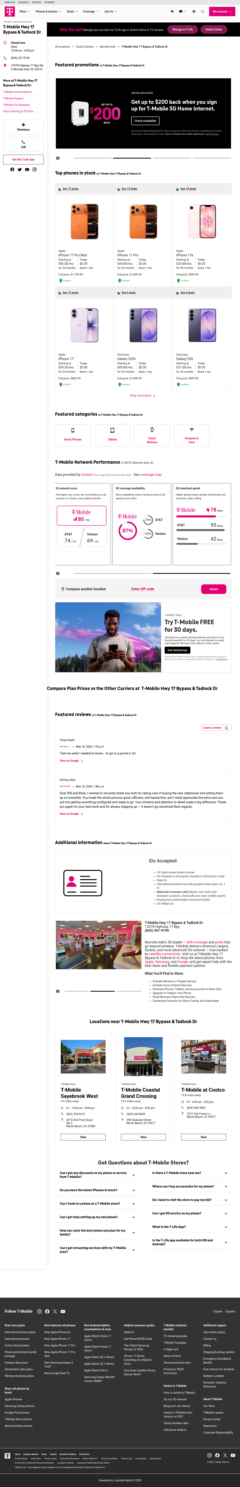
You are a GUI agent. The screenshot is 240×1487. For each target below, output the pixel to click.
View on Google (72, 761)
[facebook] (12, 169)
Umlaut (87, 475)
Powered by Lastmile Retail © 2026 (120, 1480)
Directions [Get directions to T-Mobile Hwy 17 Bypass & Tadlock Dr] (23, 127)
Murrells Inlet (108, 46)
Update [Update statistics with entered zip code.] (213, 589)
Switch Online (213, 29)
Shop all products (143, 395)
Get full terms (212, 134)
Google (183, 962)
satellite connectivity (164, 954)
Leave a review (215, 727)
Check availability (145, 120)
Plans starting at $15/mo (18, 111)
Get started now (177, 650)
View (83, 1137)
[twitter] (19, 169)
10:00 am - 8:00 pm (22, 46)
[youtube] (27, 169)
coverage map (150, 475)
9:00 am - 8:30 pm (200, 1102)
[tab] (97, 1175)
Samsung (162, 962)
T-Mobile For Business (16, 104)
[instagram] (34, 169)
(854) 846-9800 (196, 1107)
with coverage (197, 942)
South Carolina (85, 46)
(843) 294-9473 (75, 1114)
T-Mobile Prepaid (13, 98)
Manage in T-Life (182, 29)
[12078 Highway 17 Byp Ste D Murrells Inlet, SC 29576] (23, 67)
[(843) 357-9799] (23, 58)
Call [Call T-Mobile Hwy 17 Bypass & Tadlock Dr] (23, 144)
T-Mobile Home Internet (17, 92)
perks (219, 942)
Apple (149, 962)
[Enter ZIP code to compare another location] (143, 589)
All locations (62, 46)
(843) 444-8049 (136, 1114)
